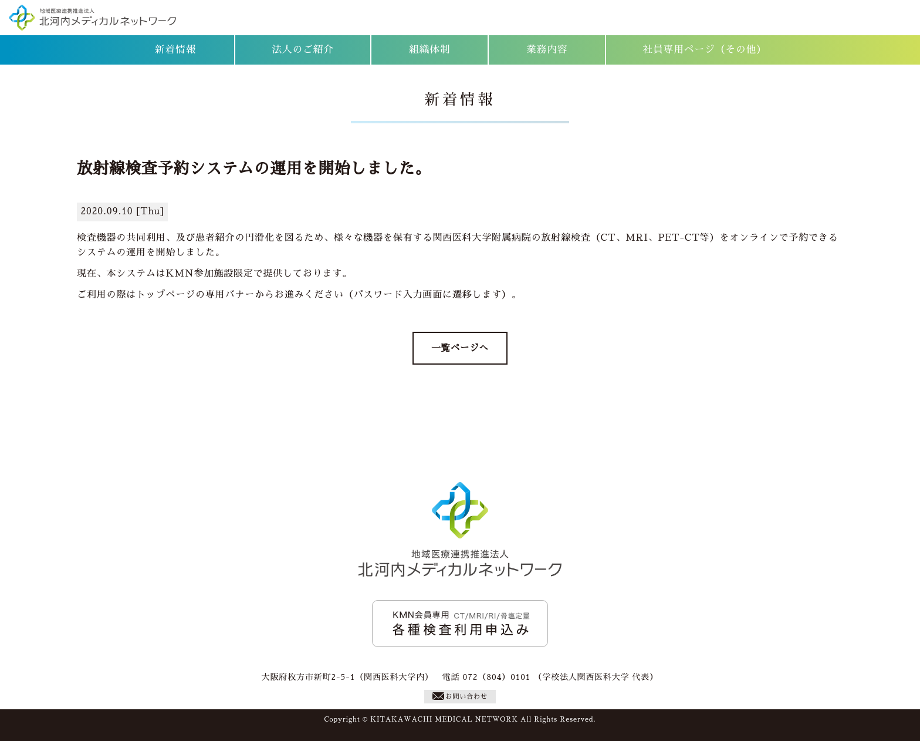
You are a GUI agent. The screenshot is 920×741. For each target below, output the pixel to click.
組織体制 (430, 50)
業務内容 (547, 50)
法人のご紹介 (303, 50)
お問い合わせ (460, 695)
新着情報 (176, 50)
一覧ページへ (459, 348)
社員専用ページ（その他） (704, 50)
